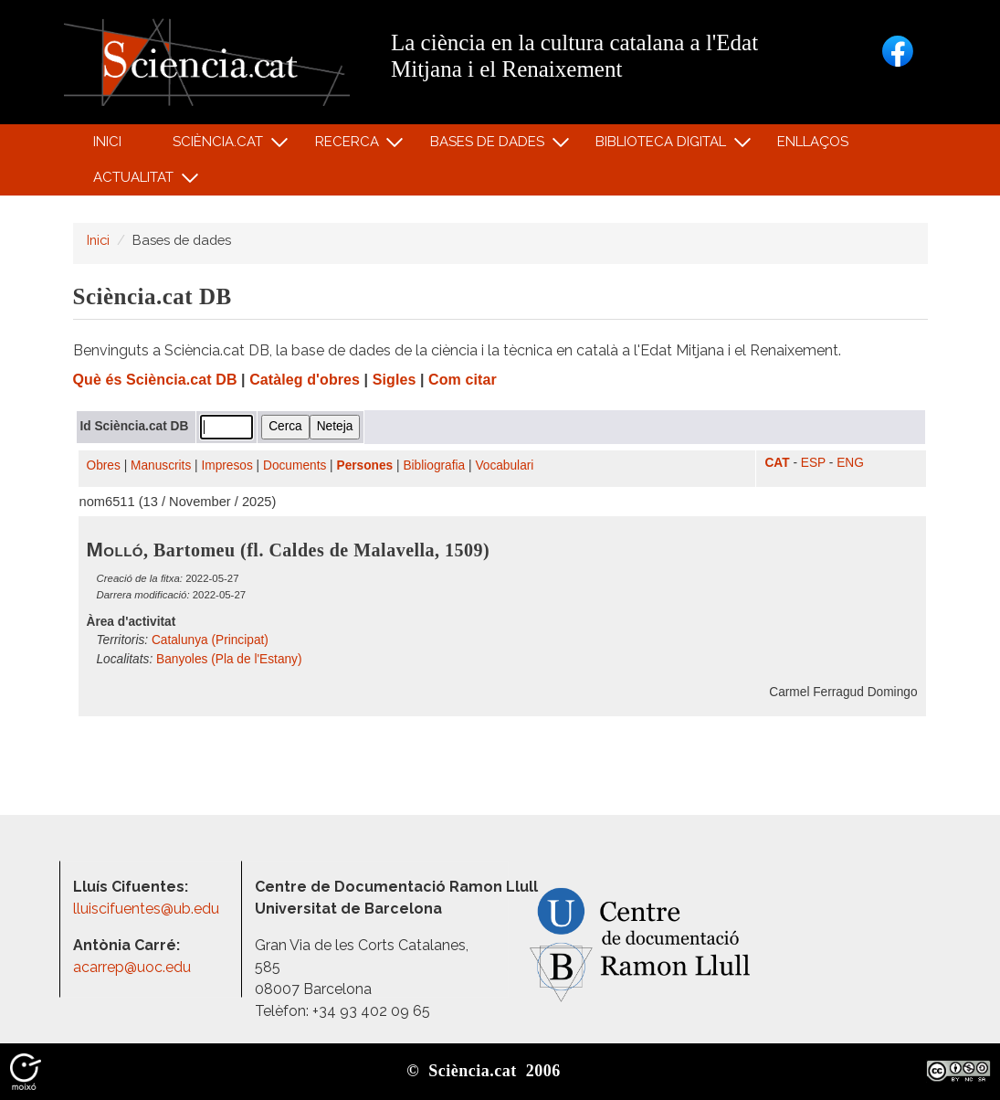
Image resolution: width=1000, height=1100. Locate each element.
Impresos (226, 465)
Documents (294, 465)
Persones (365, 465)
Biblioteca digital (664, 146)
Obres (104, 465)
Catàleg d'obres (304, 379)
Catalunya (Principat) (210, 640)
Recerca (349, 146)
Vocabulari (504, 465)
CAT (776, 463)
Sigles (394, 379)
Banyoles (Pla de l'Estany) (229, 659)
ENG (850, 463)
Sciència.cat (221, 146)
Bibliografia (434, 465)
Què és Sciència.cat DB (155, 379)
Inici (107, 141)
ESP (813, 463)
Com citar (462, 379)
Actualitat (136, 181)
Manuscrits (161, 465)
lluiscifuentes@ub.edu (148, 908)
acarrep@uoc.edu (132, 967)
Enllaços (812, 141)
